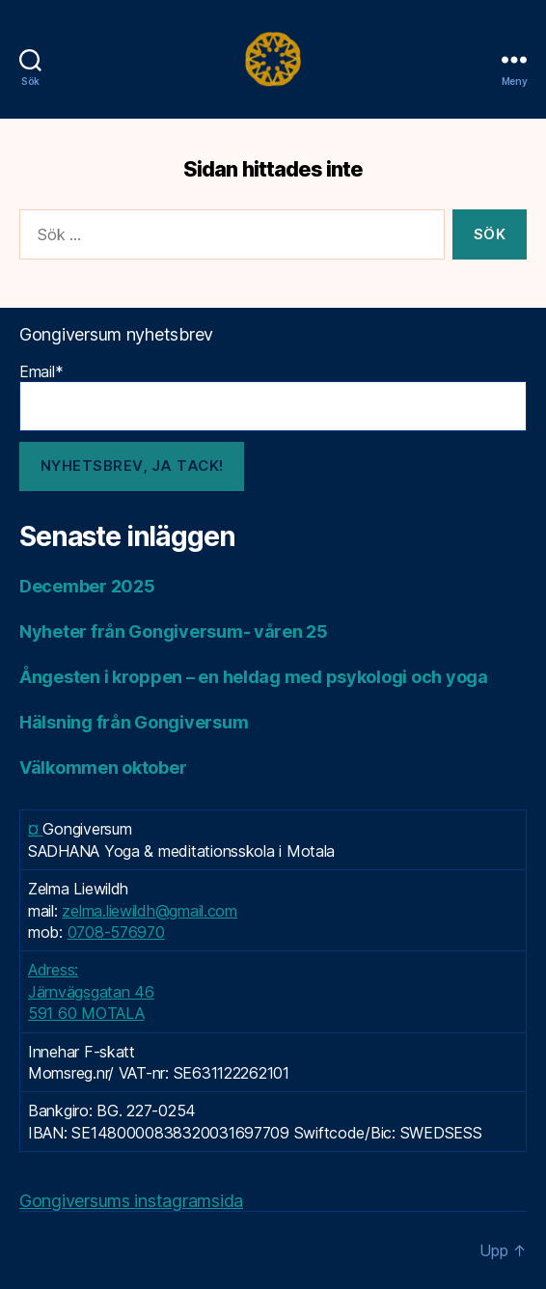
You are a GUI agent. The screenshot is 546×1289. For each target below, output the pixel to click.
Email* (273, 396)
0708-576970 (116, 932)
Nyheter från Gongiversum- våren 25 (173, 631)
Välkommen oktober (102, 767)
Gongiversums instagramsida (131, 1201)
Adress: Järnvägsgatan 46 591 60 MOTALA (91, 991)
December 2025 (87, 586)
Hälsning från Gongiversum (133, 722)
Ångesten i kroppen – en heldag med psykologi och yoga (253, 677)
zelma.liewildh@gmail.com (149, 910)
